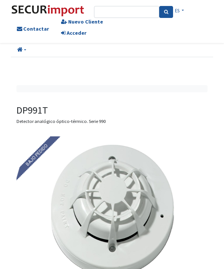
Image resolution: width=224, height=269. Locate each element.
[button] (22, 50)
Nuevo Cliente (82, 21)
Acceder (74, 33)
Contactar (33, 28)
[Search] (166, 12)
